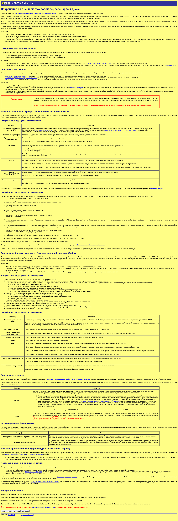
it (172, 515)
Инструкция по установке (43, 130)
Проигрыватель (170, 65)
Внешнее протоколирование (67, 481)
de (163, 515)
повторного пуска (77, 87)
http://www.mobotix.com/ (27, 519)
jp (173, 515)
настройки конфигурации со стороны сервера (120, 130)
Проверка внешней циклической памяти (90, 248)
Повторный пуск (156, 189)
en (166, 515)
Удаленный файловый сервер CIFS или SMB (21, 78)
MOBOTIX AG (11, 519)
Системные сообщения (33, 476)
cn (161, 515)
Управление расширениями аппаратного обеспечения (100, 405)
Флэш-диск (9, 79)
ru (176, 515)
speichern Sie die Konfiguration (43, 512)
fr (170, 515)
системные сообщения (34, 458)
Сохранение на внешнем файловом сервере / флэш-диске (36, 13)
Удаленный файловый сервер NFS (17, 76)
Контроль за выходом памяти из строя (45, 486)
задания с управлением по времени (98, 63)
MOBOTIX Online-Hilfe (22, 3)
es (168, 515)
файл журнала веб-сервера (15, 458)
